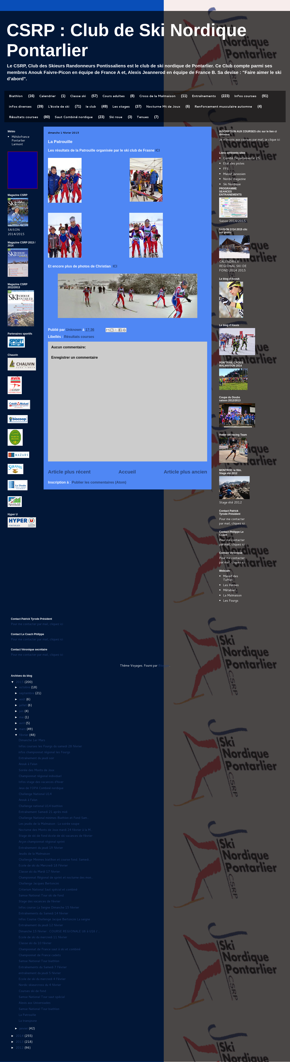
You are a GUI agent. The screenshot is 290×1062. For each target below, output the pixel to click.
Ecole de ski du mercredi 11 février (43, 937)
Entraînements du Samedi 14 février (43, 913)
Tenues (143, 117)
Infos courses (245, 96)
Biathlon (16, 96)
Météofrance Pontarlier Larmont (20, 140)
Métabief (229, 590)
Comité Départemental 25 (241, 158)
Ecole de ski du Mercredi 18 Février (43, 865)
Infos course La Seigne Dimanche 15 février (49, 907)
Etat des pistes (233, 163)
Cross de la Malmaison (157, 96)
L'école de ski (58, 106)
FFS (226, 168)
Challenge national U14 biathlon (41, 806)
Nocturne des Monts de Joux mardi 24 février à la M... (55, 830)
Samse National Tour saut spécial (42, 997)
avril (22, 723)
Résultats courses (23, 117)
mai (22, 717)
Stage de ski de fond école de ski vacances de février (55, 835)
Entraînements (204, 96)
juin (21, 711)
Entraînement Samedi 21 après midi (43, 812)
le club (91, 106)
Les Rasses (231, 585)
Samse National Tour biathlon (39, 961)
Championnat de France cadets (40, 955)
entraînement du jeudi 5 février (40, 973)
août (22, 699)
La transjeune (28, 1020)
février (24, 735)
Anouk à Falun (28, 764)
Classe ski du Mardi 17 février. (40, 871)
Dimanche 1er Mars (32, 740)
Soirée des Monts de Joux (36, 770)
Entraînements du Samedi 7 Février (43, 967)
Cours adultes (113, 96)
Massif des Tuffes (230, 578)
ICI (157, 150)
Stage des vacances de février (39, 901)
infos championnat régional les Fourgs (44, 752)
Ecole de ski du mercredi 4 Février (42, 979)
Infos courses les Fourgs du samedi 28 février (50, 746)
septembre (27, 693)
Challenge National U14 (35, 794)
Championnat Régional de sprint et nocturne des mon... (56, 877)
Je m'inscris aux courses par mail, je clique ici (249, 139)
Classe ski (78, 96)
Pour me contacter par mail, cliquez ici (232, 521)
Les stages (121, 106)
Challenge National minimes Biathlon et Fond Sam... (54, 818)
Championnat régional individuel (40, 776)
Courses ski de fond (32, 991)
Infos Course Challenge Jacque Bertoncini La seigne (54, 919)
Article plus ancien (185, 472)
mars (23, 729)
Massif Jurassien (234, 174)
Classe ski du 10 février (35, 943)
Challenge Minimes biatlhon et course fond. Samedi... (55, 859)
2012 (20, 1047)
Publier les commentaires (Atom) (99, 482)
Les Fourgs (230, 600)
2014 (20, 1036)
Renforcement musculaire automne (223, 106)
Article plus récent (69, 472)
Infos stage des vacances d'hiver (41, 782)
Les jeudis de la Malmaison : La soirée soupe (49, 823)
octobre (25, 687)
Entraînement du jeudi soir (36, 758)
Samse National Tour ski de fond (41, 895)
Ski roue (115, 117)
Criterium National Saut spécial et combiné (48, 889)
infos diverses (20, 106)
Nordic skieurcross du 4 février (40, 985)
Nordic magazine (234, 179)
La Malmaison (232, 595)
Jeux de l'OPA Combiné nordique (41, 788)
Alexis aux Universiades (35, 1003)
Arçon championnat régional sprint (42, 841)
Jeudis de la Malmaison (34, 853)
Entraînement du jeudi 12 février (41, 925)
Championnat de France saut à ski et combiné (49, 949)
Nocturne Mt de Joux (163, 106)
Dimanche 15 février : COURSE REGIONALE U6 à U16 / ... (59, 931)
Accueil (127, 472)
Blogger (163, 665)
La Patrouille (27, 1015)
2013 (20, 1041)
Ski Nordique (232, 184)
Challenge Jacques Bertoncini (39, 883)
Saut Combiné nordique (74, 117)
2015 (20, 682)
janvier (24, 1028)
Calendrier (47, 96)
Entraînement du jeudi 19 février (41, 847)
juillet (23, 705)
